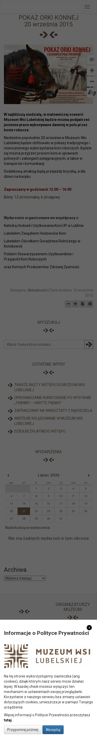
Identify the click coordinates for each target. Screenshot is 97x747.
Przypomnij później (22, 730)
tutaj (8, 720)
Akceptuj (53, 730)
